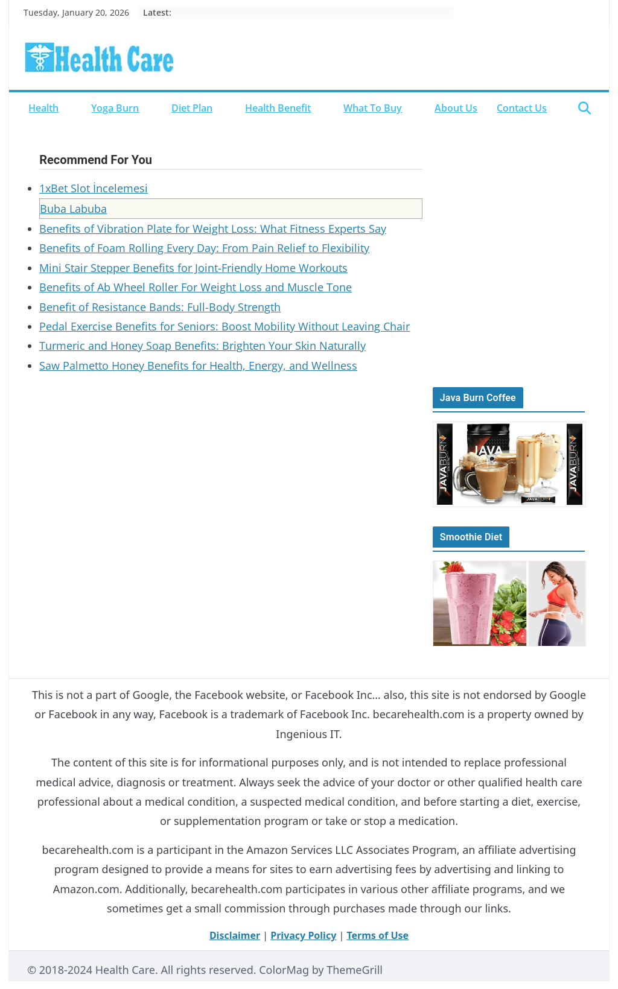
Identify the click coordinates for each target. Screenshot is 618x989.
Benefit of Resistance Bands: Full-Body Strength (160, 307)
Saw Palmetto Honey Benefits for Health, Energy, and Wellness (198, 365)
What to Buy (372, 108)
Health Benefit (278, 108)
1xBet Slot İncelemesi (93, 188)
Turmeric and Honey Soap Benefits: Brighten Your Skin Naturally (202, 345)
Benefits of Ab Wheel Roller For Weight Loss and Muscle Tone (195, 287)
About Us (456, 108)
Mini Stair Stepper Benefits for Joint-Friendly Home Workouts (193, 268)
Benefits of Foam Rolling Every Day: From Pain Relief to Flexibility (204, 248)
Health (43, 108)
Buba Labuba (73, 208)
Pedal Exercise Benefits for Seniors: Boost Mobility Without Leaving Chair (224, 326)
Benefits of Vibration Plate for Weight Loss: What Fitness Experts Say (212, 228)
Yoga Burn (115, 108)
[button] (65, 108)
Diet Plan (191, 108)
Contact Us (522, 108)
